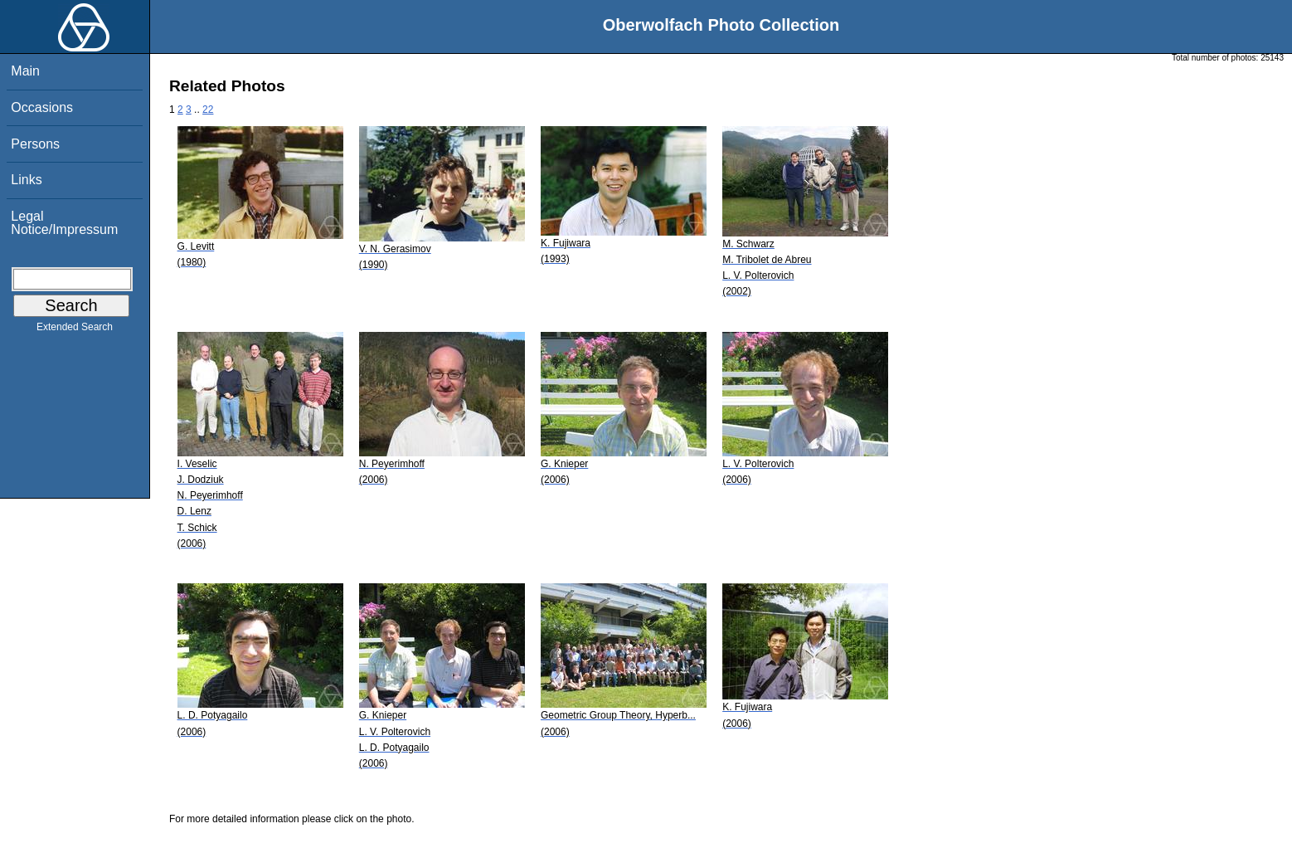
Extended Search (74, 330)
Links (26, 180)
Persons (35, 144)
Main (25, 71)
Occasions (42, 107)
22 (207, 109)
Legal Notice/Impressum (64, 222)
